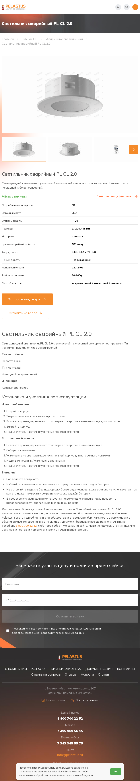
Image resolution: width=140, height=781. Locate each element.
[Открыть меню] (135, 7)
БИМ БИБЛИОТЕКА (66, 669)
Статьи (103, 674)
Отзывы (70, 674)
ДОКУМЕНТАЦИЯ (99, 669)
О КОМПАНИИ (16, 669)
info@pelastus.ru (70, 755)
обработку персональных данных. (63, 632)
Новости (87, 674)
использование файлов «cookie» (38, 771)
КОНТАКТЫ (126, 669)
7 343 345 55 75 (70, 743)
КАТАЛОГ (38, 669)
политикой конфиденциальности (78, 628)
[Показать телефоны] (118, 7)
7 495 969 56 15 (70, 731)
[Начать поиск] (127, 7)
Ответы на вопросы (46, 674)
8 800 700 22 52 (26, 525)
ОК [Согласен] (115, 771)
